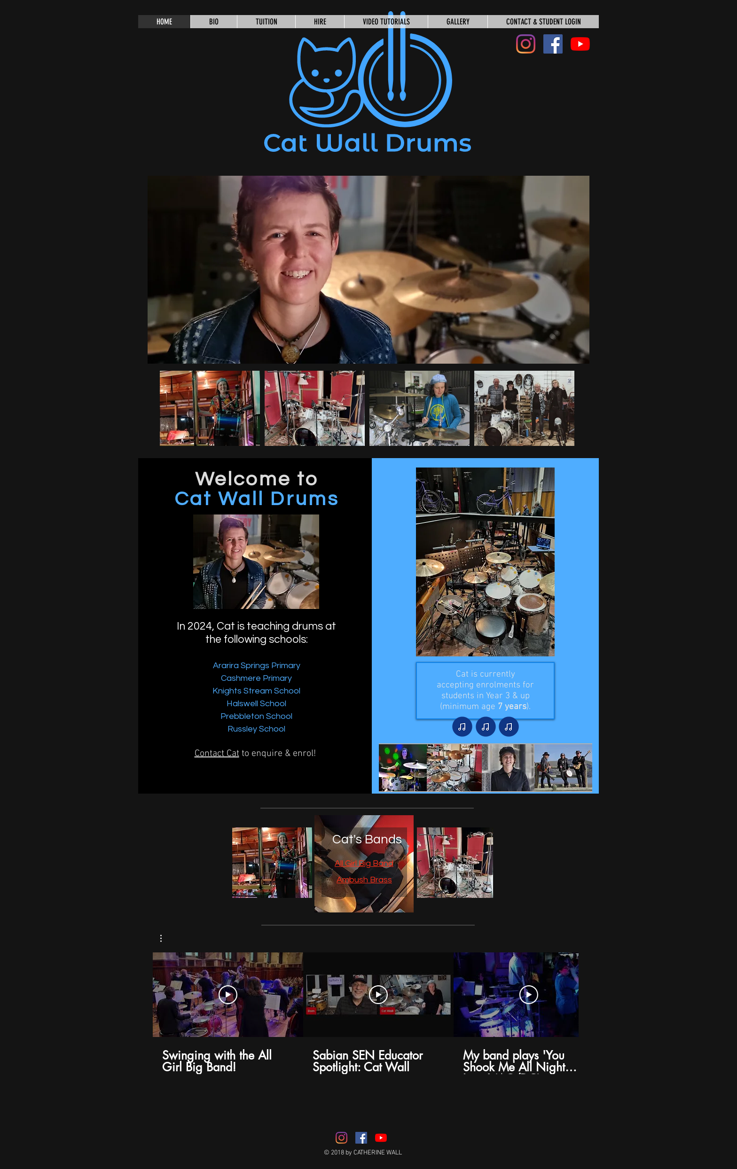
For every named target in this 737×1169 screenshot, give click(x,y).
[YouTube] (580, 44)
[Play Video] (228, 994)
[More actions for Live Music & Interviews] (165, 938)
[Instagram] (525, 44)
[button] (368, 270)
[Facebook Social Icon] (553, 44)
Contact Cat (217, 753)
